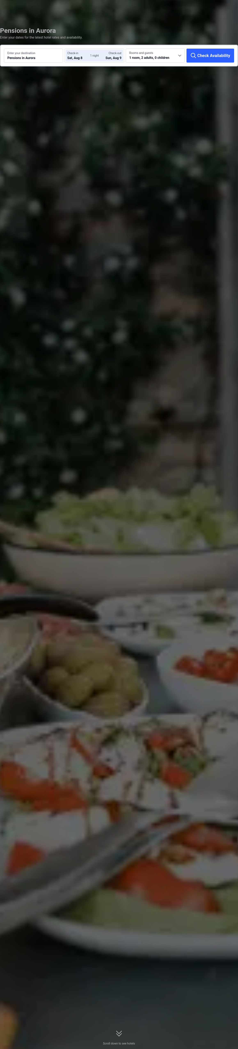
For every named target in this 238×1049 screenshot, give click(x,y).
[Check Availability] (210, 56)
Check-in (72, 53)
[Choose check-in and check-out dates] (79, 55)
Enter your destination (21, 53)
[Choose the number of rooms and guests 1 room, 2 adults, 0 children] (155, 55)
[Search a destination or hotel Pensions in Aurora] (33, 56)
